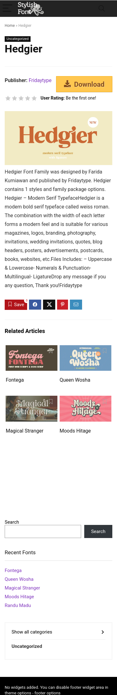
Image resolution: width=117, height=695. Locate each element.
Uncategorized (18, 39)
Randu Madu (18, 605)
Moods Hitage (75, 431)
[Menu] (7, 8)
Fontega (15, 380)
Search (12, 522)
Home (10, 25)
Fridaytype (40, 80)
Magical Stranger (24, 431)
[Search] (101, 8)
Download (84, 84)
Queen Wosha (75, 380)
